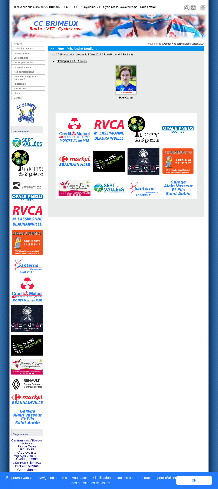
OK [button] (194, 480)
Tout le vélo (20, 88)
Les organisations (24, 62)
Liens (17, 93)
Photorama (20, 83)
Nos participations (24, 72)
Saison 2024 (198, 43)
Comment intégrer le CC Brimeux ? (27, 77)
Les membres (21, 53)
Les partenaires (22, 67)
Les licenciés (21, 57)
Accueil (18, 43)
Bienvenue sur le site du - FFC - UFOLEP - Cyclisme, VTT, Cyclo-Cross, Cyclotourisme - (85, 7)
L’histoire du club (23, 48)
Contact (18, 98)
